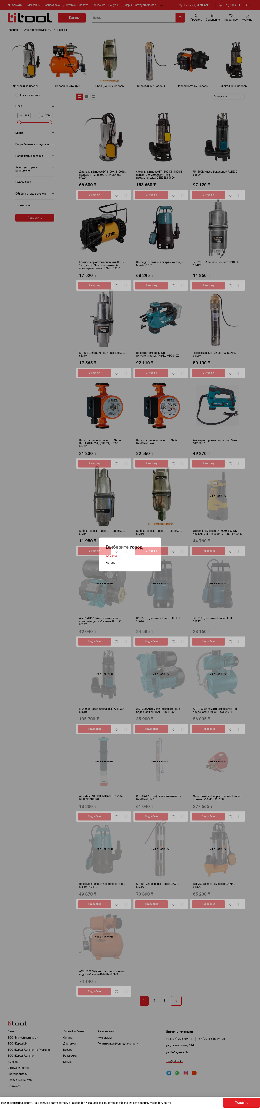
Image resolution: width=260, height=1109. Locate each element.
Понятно (241, 1103)
